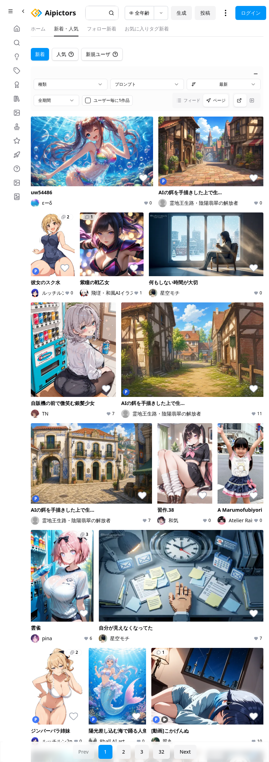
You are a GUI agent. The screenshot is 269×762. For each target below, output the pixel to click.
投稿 (205, 12)
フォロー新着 (101, 28)
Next (185, 751)
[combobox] (71, 84)
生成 (181, 12)
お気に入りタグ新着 (147, 28)
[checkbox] (88, 100)
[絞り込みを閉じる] (256, 74)
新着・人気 (66, 28)
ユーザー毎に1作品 (112, 100)
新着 (40, 54)
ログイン (251, 12)
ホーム (38, 28)
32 (161, 751)
